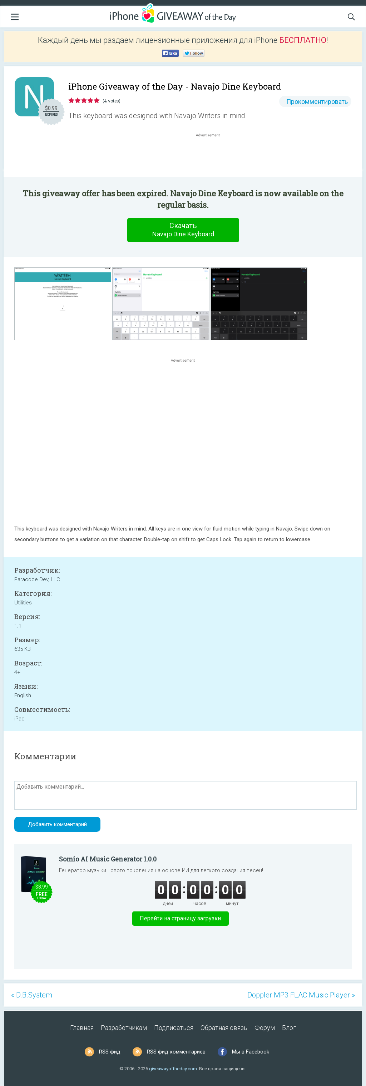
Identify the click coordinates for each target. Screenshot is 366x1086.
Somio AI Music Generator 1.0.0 (108, 859)
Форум (264, 1027)
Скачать (183, 229)
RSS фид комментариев (176, 1052)
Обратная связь (224, 1027)
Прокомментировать (317, 101)
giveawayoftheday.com (173, 1068)
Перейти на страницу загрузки (180, 918)
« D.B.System (31, 995)
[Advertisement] (211, 156)
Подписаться (173, 1027)
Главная (82, 1027)
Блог (289, 1027)
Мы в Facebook (250, 1052)
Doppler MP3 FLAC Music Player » (301, 995)
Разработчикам (124, 1027)
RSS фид (109, 1052)
